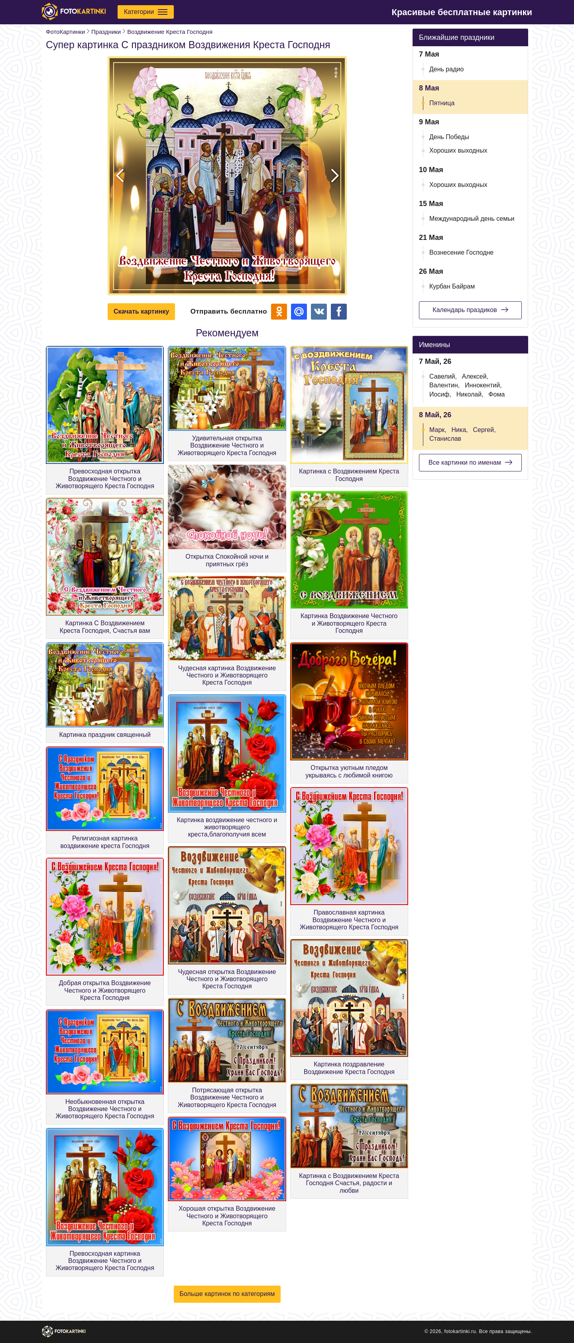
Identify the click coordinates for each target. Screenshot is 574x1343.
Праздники (106, 31)
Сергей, (484, 429)
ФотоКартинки (65, 31)
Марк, (437, 429)
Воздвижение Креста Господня (169, 31)
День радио (446, 69)
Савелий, (443, 376)
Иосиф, (440, 394)
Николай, (470, 394)
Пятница (441, 103)
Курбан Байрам (452, 286)
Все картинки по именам (470, 462)
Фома (496, 394)
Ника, (460, 429)
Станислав (445, 438)
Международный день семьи (472, 218)
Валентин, (444, 385)
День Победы (449, 137)
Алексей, (475, 376)
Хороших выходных (458, 150)
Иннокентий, (483, 385)
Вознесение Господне (461, 252)
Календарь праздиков (470, 309)
